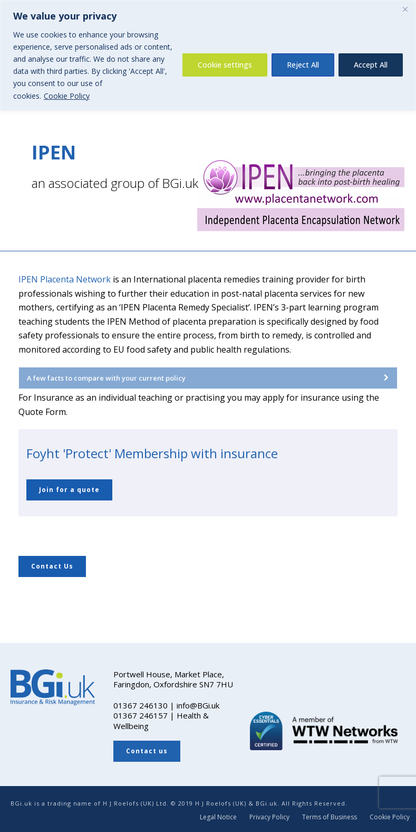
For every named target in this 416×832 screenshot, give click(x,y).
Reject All (303, 65)
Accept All (371, 65)
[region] (208, 55)
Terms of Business (329, 817)
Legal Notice (218, 817)
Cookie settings (225, 65)
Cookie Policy (67, 96)
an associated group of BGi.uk (115, 183)
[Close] (405, 9)
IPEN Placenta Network (64, 279)
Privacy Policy (269, 817)
